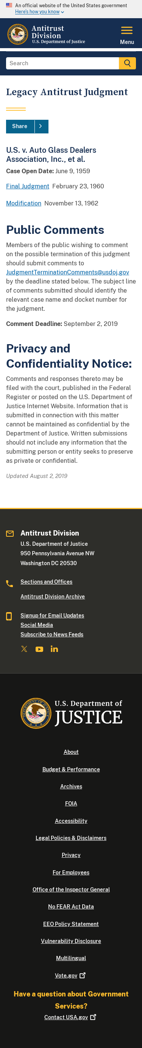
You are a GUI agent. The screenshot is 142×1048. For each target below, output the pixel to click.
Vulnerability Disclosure (71, 941)
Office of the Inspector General (71, 890)
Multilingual (71, 958)
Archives (71, 786)
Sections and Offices (46, 582)
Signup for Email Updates (52, 616)
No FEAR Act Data (71, 907)
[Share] (27, 126)
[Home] (47, 44)
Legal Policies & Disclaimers (71, 838)
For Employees (71, 872)
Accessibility (71, 821)
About (71, 752)
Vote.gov (71, 976)
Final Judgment (27, 186)
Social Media (36, 625)
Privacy (71, 855)
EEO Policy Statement (71, 924)
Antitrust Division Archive (52, 597)
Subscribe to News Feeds (51, 634)
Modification (23, 203)
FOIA (71, 803)
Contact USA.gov (71, 1017)
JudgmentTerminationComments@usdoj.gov (67, 272)
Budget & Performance (71, 769)
